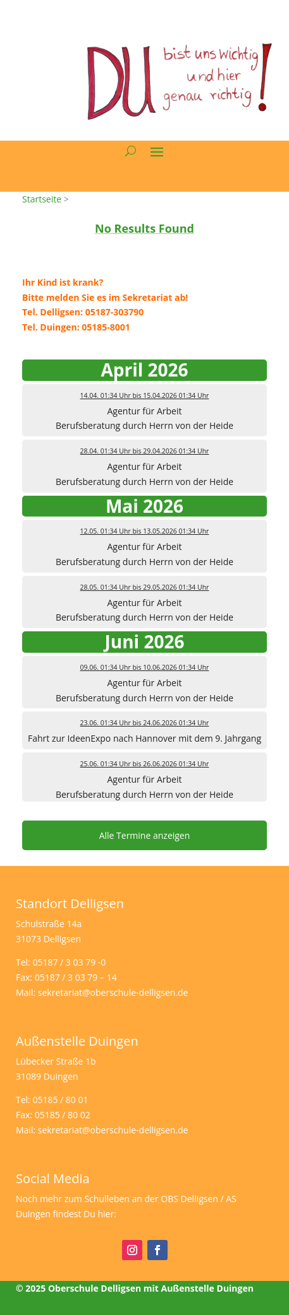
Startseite (41, 199)
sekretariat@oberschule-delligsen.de (113, 992)
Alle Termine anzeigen (144, 835)
